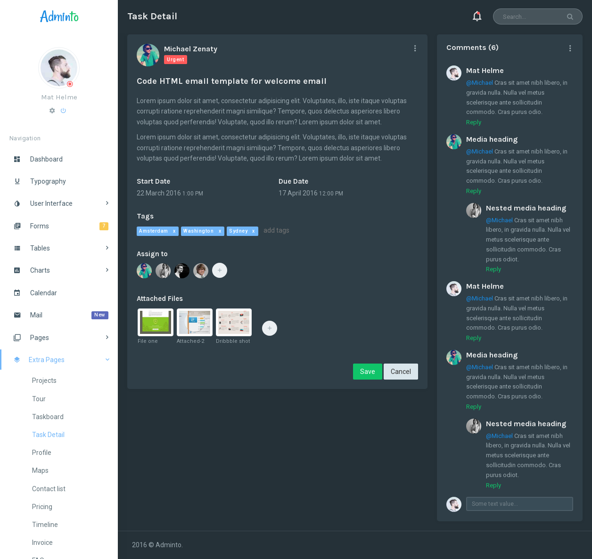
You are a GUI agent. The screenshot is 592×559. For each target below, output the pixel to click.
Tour (39, 399)
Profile (41, 452)
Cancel (401, 371)
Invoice (42, 542)
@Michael (479, 82)
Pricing (42, 506)
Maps (40, 470)
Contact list (49, 489)
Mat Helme (59, 97)
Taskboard (48, 417)
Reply (473, 122)
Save (367, 371)
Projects (44, 380)
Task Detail (48, 434)
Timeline (45, 524)
